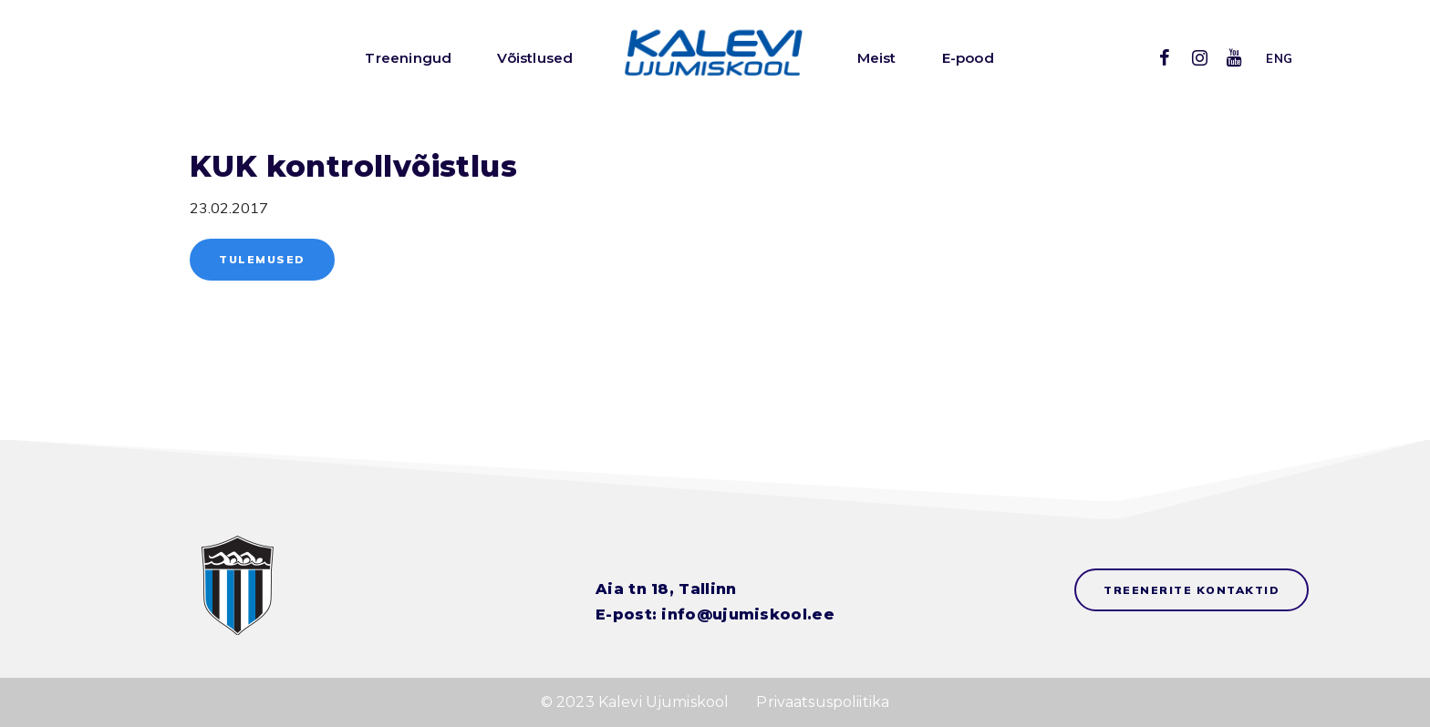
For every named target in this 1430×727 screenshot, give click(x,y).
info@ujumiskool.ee (747, 614)
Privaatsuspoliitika (822, 702)
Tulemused (262, 259)
